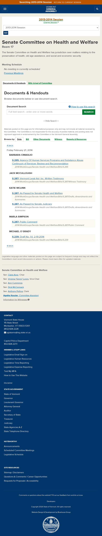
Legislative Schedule (13, 454)
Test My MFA (10, 371)
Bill (27, 139)
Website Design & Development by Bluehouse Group (51, 512)
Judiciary (8, 423)
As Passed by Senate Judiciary (32, 204)
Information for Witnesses (16, 299)
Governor (8, 398)
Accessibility (32, 481)
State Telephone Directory (16, 431)
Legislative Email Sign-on (15, 354)
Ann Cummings (15, 283)
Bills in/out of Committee (40, 83)
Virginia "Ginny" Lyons (18, 279)
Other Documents (41, 139)
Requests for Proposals (14, 481)
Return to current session (67, 2)
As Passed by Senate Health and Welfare (37, 193)
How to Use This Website (15, 375)
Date (19, 139)
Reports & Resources (76, 139)
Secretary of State (12, 414)
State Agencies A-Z (13, 427)
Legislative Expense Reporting (18, 367)
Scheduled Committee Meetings (19, 450)
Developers (51, 501)
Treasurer (8, 419)
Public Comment (24, 221)
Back (10, 145)
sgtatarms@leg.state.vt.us (17, 332)
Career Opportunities (37, 476)
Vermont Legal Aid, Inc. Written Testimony (38, 178)
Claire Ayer (13, 275)
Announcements (11, 446)
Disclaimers (18, 472)
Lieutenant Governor (13, 402)
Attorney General (12, 406)
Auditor (7, 410)
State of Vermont (12, 394)
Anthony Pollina (15, 291)
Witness (58, 139)
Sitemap (8, 472)
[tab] (14, 83)
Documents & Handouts (14, 83)
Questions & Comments (15, 476)
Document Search (51, 107)
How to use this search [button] (82, 106)
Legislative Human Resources (18, 359)
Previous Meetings (13, 73)
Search (88, 112)
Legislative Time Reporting (16, 363)
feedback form (65, 495)
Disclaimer (8, 383)
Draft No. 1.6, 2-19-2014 (28, 236)
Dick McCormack (16, 287)
